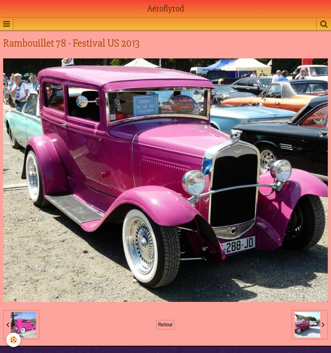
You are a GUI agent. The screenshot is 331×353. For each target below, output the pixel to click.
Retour (165, 325)
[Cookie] (13, 340)
